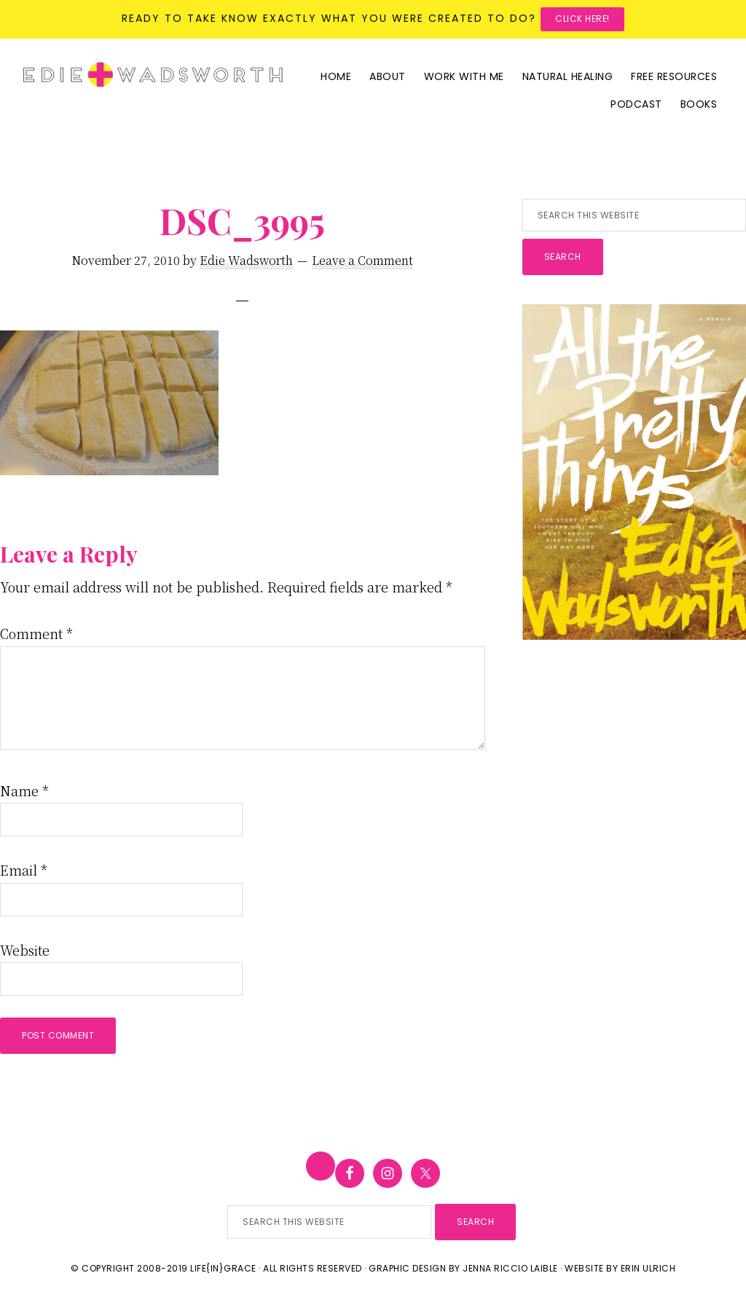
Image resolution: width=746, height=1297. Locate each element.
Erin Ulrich (648, 1268)
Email (23, 869)
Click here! (582, 18)
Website (25, 949)
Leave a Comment (362, 260)
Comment (36, 633)
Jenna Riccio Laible (510, 1268)
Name (24, 790)
